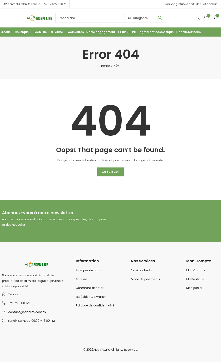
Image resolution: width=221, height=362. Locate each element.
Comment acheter (89, 288)
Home (105, 66)
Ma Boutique (195, 279)
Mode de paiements (145, 279)
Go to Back (110, 172)
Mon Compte (196, 270)
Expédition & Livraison (91, 297)
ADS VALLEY (101, 350)
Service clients (141, 270)
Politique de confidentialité (95, 305)
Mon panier (194, 288)
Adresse (81, 279)
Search (160, 18)
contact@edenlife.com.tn (27, 312)
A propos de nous (88, 270)
